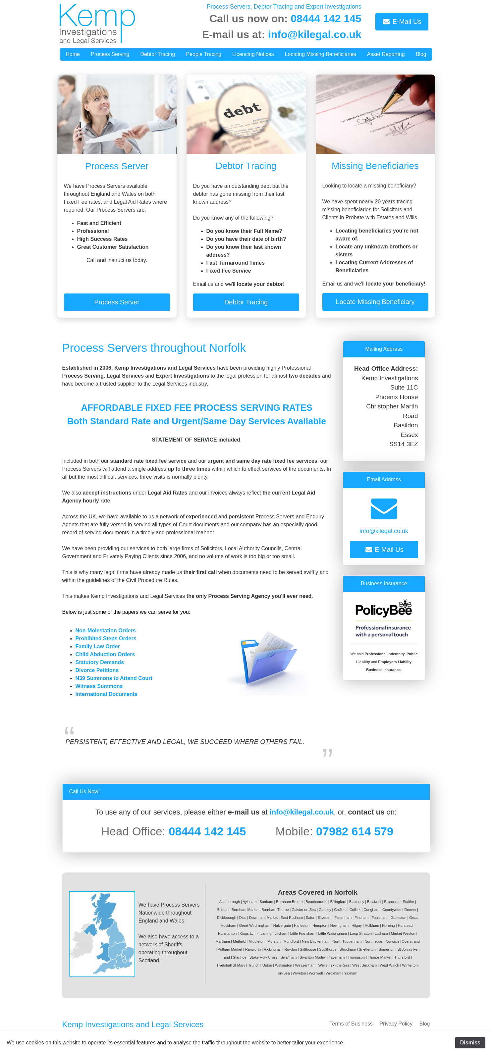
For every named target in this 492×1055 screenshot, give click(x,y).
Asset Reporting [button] (386, 54)
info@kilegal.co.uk (314, 34)
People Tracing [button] (203, 54)
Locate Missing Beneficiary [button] (375, 301)
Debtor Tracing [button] (157, 54)
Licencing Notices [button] (253, 54)
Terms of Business (351, 1024)
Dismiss (470, 1042)
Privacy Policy (395, 1024)
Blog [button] (421, 54)
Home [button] (73, 54)
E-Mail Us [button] (401, 21)
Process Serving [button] (110, 54)
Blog (424, 1024)
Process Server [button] (116, 302)
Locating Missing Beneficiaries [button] (320, 54)
